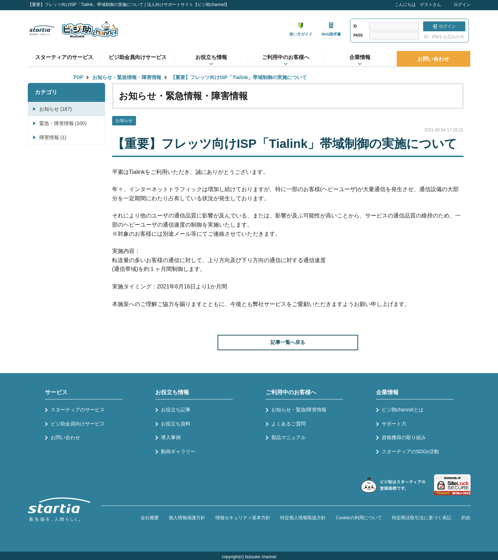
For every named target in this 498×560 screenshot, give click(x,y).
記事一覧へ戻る (288, 342)
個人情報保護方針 (187, 517)
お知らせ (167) (55, 109)
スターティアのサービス (64, 57)
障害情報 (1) (52, 137)
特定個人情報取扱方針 (303, 517)
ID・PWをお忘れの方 (444, 36)
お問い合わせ (433, 59)
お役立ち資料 (175, 423)
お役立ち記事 (175, 409)
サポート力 (394, 423)
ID (355, 26)
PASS (358, 35)
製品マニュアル (288, 437)
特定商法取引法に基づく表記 (421, 517)
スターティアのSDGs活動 (410, 451)
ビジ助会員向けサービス (138, 57)
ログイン (462, 4)
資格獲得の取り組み (404, 437)
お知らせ (124, 120)
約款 (466, 517)
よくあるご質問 (288, 423)
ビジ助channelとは (402, 409)
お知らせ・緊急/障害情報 (299, 409)
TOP (78, 77)
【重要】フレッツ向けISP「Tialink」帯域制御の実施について (238, 77)
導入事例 (171, 437)
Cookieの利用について (359, 517)
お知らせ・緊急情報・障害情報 (126, 77)
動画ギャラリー (178, 451)
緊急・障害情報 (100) (63, 123)
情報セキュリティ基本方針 (242, 517)
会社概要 (150, 517)
